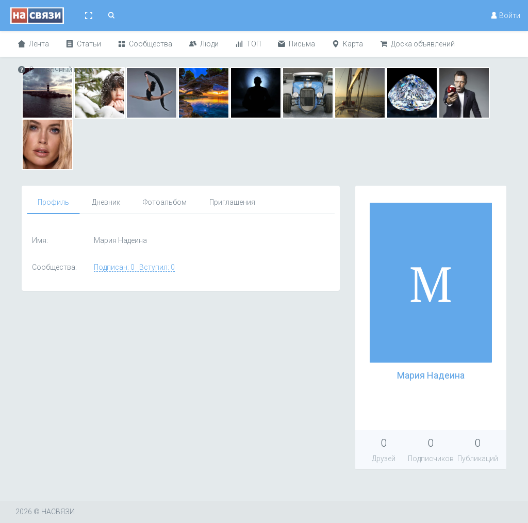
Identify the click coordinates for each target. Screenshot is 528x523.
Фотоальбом (165, 202)
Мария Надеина (431, 375)
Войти (505, 15)
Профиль (53, 202)
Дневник (106, 202)
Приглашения (232, 202)
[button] (88, 15)
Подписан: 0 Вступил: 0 (134, 267)
